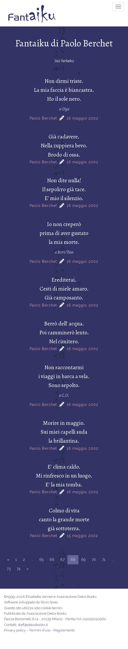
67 (62, 559)
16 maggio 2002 (82, 118)
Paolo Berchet (43, 118)
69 (83, 559)
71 (103, 559)
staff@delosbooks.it (33, 625)
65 (41, 559)
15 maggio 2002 (82, 536)
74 (18, 569)
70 (94, 559)
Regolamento (64, 630)
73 (9, 569)
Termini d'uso (39, 630)
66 (52, 559)
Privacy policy (15, 630)
